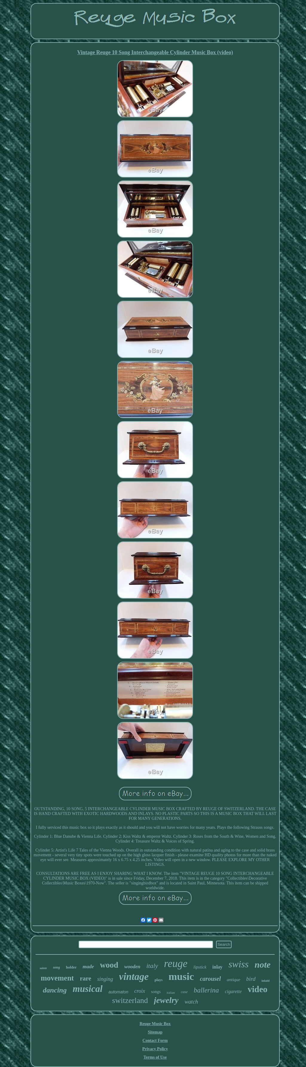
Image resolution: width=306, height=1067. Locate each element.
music (181, 976)
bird (250, 979)
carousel (210, 978)
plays (158, 980)
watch (191, 1001)
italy (152, 965)
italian (171, 992)
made (88, 966)
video (257, 989)
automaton (118, 991)
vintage (134, 976)
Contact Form (155, 1040)
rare (85, 978)
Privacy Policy (155, 1049)
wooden (132, 966)
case (184, 991)
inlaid (265, 980)
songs (156, 991)
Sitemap (155, 1032)
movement (57, 978)
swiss (238, 964)
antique (233, 979)
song (56, 967)
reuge (175, 963)
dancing (55, 990)
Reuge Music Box (155, 1024)
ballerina (206, 990)
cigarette (233, 991)
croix (139, 991)
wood (109, 964)
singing (105, 979)
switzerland (130, 1000)
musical (87, 988)
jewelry (166, 1000)
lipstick (199, 967)
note (262, 964)
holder (71, 967)
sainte (43, 968)
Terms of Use (155, 1057)
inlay (217, 966)
